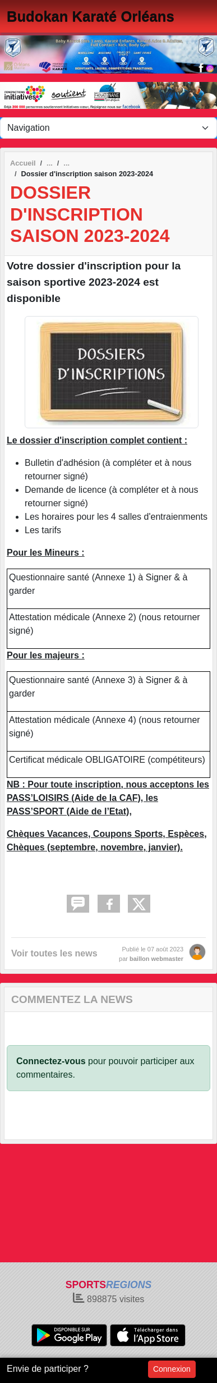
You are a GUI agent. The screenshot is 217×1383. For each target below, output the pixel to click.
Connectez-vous (51, 1061)
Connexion (172, 1368)
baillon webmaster (156, 958)
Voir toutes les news (54, 953)
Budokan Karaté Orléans (90, 16)
